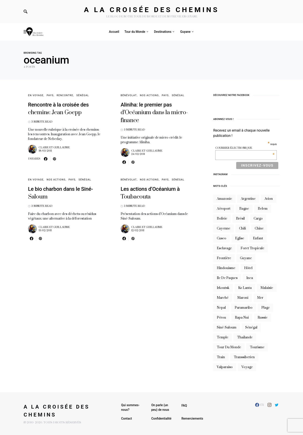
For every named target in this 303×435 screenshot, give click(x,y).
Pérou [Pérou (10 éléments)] (221, 318)
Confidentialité (161, 418)
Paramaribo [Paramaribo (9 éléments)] (243, 308)
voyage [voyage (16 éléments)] (247, 367)
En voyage (35, 95)
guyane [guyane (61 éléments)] (246, 258)
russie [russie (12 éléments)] (262, 318)
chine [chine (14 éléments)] (259, 228)
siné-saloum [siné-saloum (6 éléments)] (226, 327)
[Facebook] (259, 405)
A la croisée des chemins (151, 10)
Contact (126, 418)
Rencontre (65, 95)
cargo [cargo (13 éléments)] (258, 219)
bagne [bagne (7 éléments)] (244, 209)
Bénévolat (129, 95)
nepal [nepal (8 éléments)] (221, 308)
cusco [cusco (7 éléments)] (221, 238)
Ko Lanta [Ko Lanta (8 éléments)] (245, 288)
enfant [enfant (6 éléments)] (258, 238)
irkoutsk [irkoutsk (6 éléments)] (223, 288)
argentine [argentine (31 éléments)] (248, 199)
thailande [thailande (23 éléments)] (244, 337)
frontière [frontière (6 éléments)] (224, 258)
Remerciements (192, 418)
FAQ (184, 405)
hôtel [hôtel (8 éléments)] (248, 268)
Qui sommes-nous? (130, 407)
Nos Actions (149, 95)
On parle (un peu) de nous (160, 407)
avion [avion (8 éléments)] (268, 199)
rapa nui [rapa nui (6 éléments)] (242, 318)
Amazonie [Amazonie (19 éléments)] (224, 199)
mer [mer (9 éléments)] (260, 298)
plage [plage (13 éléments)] (265, 308)
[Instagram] (269, 405)
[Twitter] (277, 405)
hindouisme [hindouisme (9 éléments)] (226, 268)
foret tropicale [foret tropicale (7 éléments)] (252, 248)
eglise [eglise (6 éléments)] (239, 238)
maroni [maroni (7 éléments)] (242, 298)
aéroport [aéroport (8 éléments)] (223, 209)
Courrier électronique (245, 148)
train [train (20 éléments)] (221, 357)
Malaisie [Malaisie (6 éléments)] (266, 288)
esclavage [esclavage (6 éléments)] (224, 248)
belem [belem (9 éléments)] (262, 209)
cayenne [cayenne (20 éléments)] (223, 228)
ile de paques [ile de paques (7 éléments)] (227, 278)
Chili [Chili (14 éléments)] (242, 228)
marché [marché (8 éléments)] (222, 298)
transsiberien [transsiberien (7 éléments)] (244, 357)
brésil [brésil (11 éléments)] (240, 219)
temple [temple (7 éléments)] (222, 337)
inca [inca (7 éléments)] (249, 278)
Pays (50, 95)
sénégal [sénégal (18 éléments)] (251, 327)
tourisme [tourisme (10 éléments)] (257, 347)
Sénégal (82, 95)
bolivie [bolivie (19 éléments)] (222, 219)
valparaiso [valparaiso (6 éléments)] (225, 367)
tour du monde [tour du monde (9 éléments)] (229, 347)
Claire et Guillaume (54, 147)
